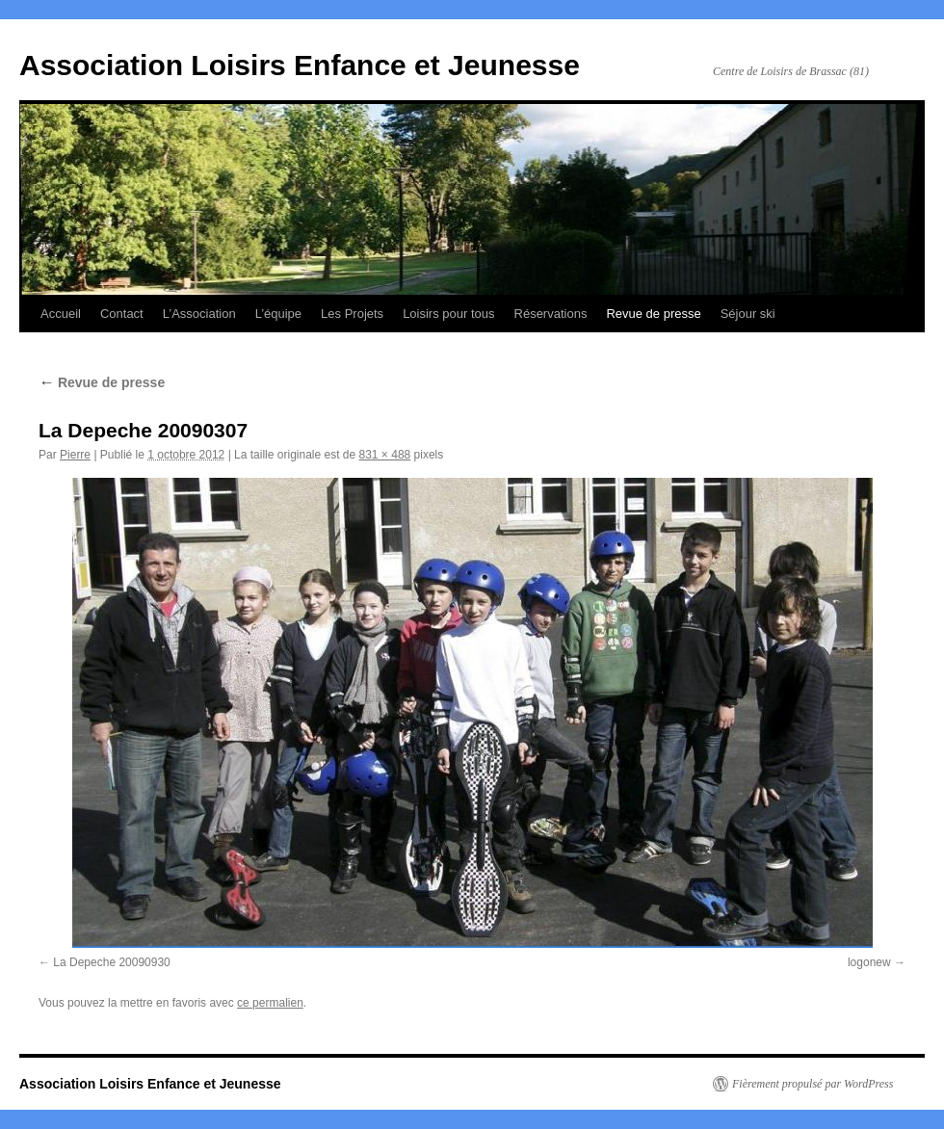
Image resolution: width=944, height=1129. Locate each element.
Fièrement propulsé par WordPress (812, 1083)
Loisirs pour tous (448, 313)
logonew (869, 962)
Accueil (60, 313)
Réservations (551, 313)
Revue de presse (653, 313)
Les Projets (352, 313)
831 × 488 (385, 454)
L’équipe (278, 313)
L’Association (199, 313)
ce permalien (270, 1003)
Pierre (75, 454)
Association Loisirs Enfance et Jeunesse (299, 65)
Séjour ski (748, 313)
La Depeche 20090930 (111, 962)
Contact (122, 313)
